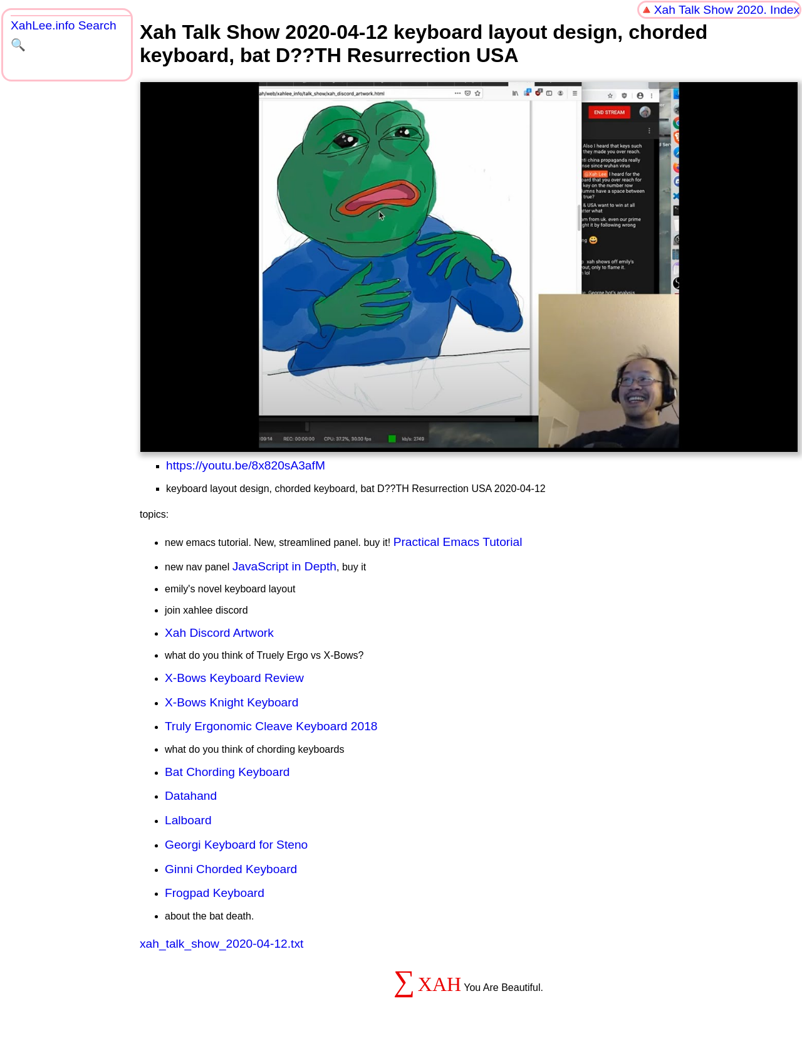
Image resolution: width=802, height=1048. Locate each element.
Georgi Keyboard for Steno (236, 844)
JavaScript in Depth (284, 566)
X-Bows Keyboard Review (234, 677)
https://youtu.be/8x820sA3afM (245, 465)
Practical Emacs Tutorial (458, 541)
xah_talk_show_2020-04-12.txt (221, 943)
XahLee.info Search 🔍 (64, 35)
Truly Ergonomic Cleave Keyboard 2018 (271, 726)
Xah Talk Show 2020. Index (726, 9)
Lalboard (188, 820)
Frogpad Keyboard (214, 892)
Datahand (191, 795)
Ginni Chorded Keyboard (231, 869)
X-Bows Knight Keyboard (231, 702)
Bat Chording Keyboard (227, 771)
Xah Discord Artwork (219, 632)
